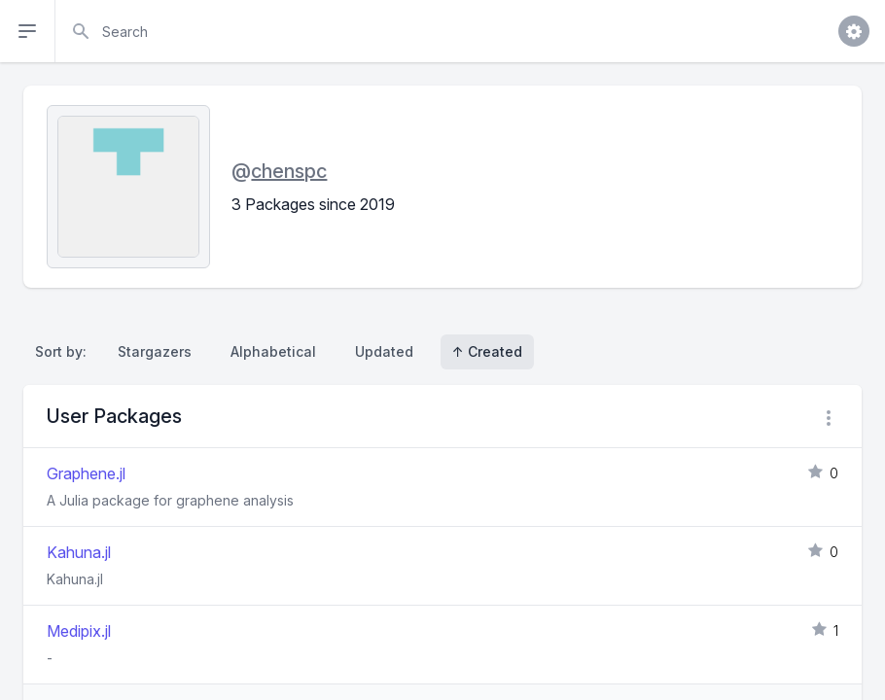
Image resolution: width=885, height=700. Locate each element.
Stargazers (155, 351)
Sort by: (64, 351)
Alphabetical (273, 351)
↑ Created (487, 351)
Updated (384, 351)
